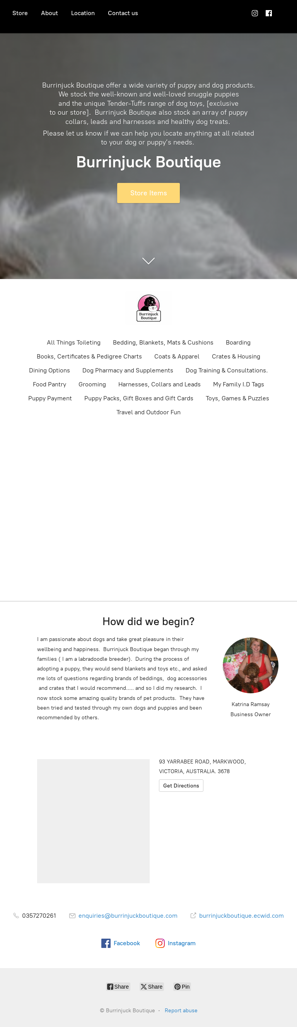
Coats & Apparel (177, 356)
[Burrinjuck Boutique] (148, 308)
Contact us (123, 13)
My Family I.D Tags (238, 384)
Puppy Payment (50, 398)
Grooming (92, 384)
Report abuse (181, 1010)
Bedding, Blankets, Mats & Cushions (163, 342)
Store (20, 13)
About (49, 13)
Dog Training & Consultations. (227, 370)
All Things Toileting (74, 342)
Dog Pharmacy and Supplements (127, 370)
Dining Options (49, 370)
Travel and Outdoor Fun (148, 412)
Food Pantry (49, 384)
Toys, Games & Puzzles (237, 398)
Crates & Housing (236, 356)
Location (83, 13)
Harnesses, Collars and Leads (159, 384)
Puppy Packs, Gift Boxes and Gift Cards (138, 398)
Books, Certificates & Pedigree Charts (89, 356)
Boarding (238, 342)
